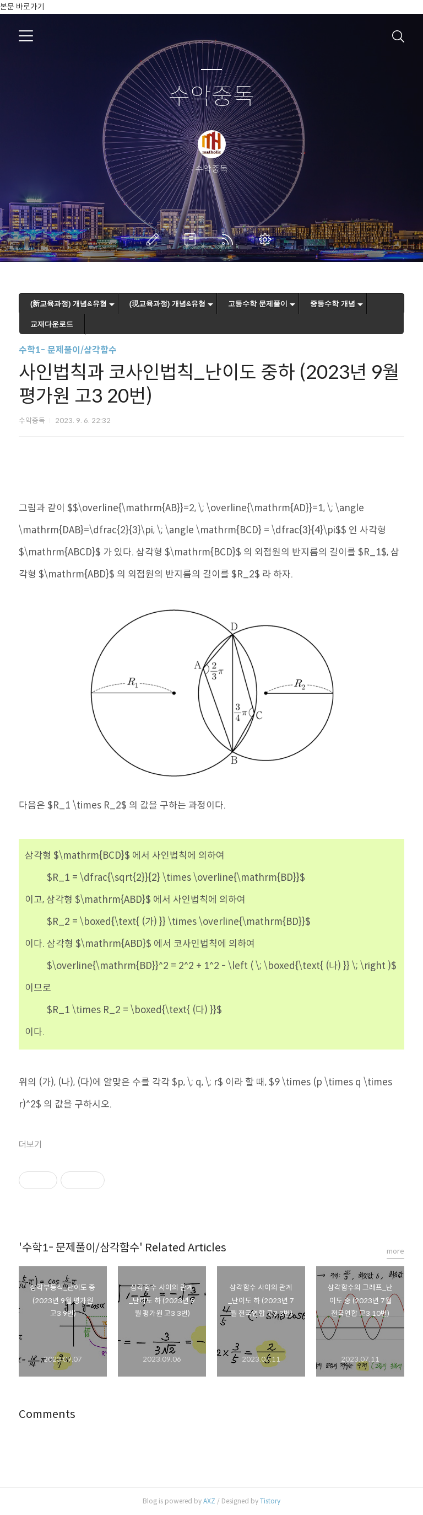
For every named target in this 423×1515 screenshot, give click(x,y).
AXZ (209, 1501)
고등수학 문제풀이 (258, 303)
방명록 (192, 239)
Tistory (270, 1501)
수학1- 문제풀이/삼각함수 (68, 350)
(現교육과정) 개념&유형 (167, 303)
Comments (47, 1414)
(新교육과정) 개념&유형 (68, 303)
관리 (267, 239)
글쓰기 (155, 239)
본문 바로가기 (22, 7)
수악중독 (211, 96)
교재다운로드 (51, 324)
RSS (229, 239)
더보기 (30, 1144)
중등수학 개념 (332, 303)
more (395, 1251)
